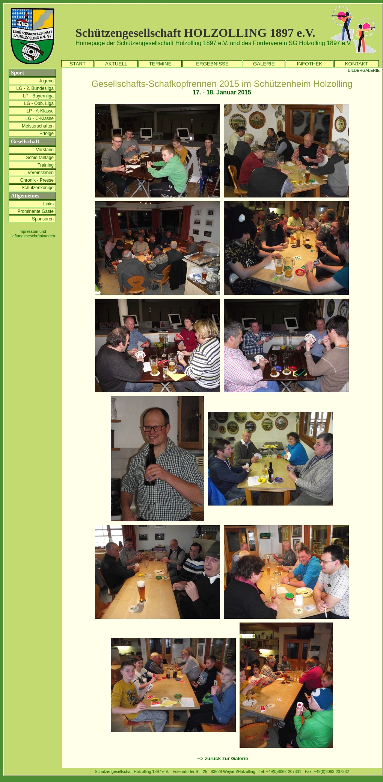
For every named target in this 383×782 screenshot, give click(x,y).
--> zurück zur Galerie (222, 758)
